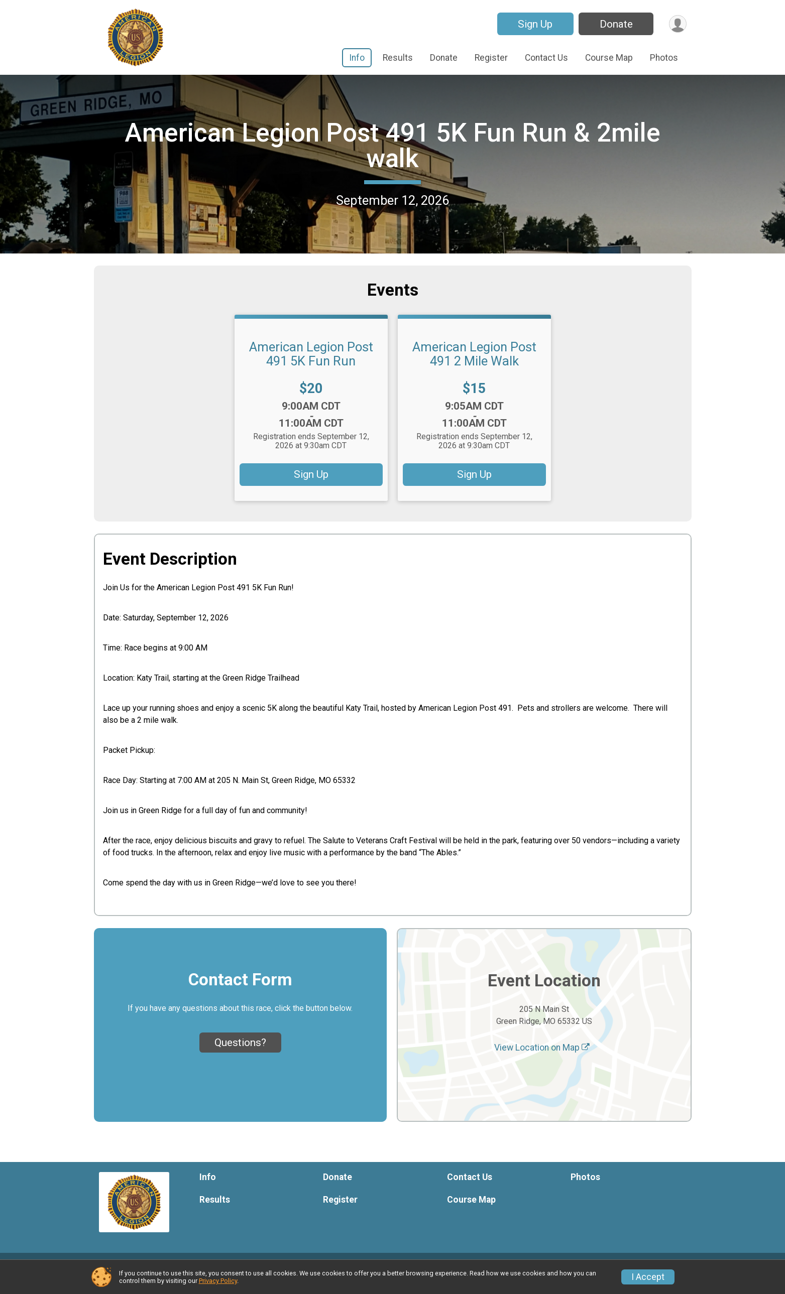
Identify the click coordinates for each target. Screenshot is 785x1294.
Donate (615, 24)
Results (398, 58)
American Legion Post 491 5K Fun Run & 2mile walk (392, 151)
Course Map (609, 58)
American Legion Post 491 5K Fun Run (311, 366)
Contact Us (546, 58)
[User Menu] (677, 24)
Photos (664, 58)
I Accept (647, 1277)
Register (491, 58)
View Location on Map (542, 1059)
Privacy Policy (218, 1280)
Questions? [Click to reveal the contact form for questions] (240, 1055)
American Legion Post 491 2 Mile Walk (474, 366)
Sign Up (534, 24)
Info (357, 58)
